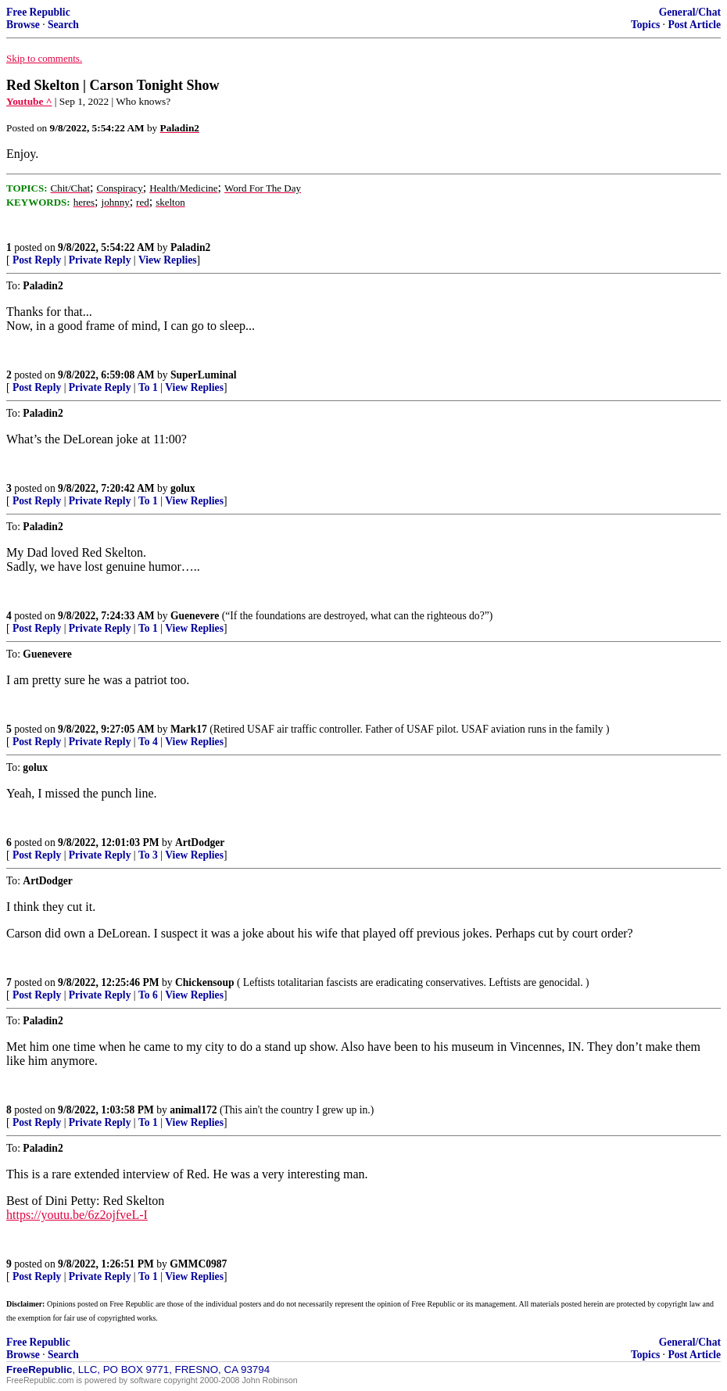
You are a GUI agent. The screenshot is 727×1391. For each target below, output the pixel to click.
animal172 (193, 1110)
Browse (23, 24)
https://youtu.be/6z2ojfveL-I (77, 1214)
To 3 (148, 855)
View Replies (167, 260)
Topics (645, 24)
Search (63, 24)
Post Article (694, 24)
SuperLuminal (203, 375)
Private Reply (100, 260)
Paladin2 (190, 247)
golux (182, 488)
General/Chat (690, 12)
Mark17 (188, 729)
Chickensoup (205, 982)
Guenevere (194, 616)
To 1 (148, 387)
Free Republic (38, 12)
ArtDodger (199, 842)
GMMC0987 (198, 1264)
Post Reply (37, 260)
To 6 (148, 995)
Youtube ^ (29, 101)
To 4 (148, 741)
